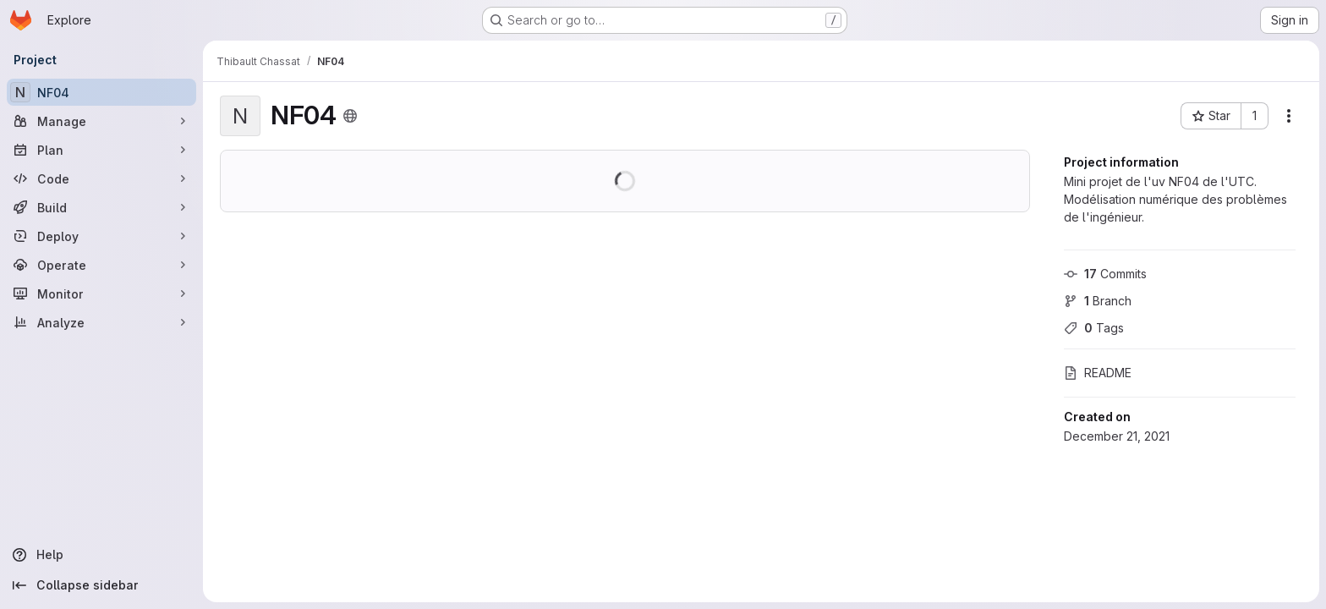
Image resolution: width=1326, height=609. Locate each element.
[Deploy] (101, 236)
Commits (1105, 273)
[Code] (101, 178)
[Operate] (101, 264)
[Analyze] (101, 322)
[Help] (101, 554)
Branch (1097, 301)
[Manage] (101, 120)
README (1097, 372)
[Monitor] (101, 293)
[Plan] (101, 149)
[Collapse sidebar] (101, 585)
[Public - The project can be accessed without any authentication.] (350, 116)
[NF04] (101, 92)
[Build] (101, 207)
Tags (1094, 328)
